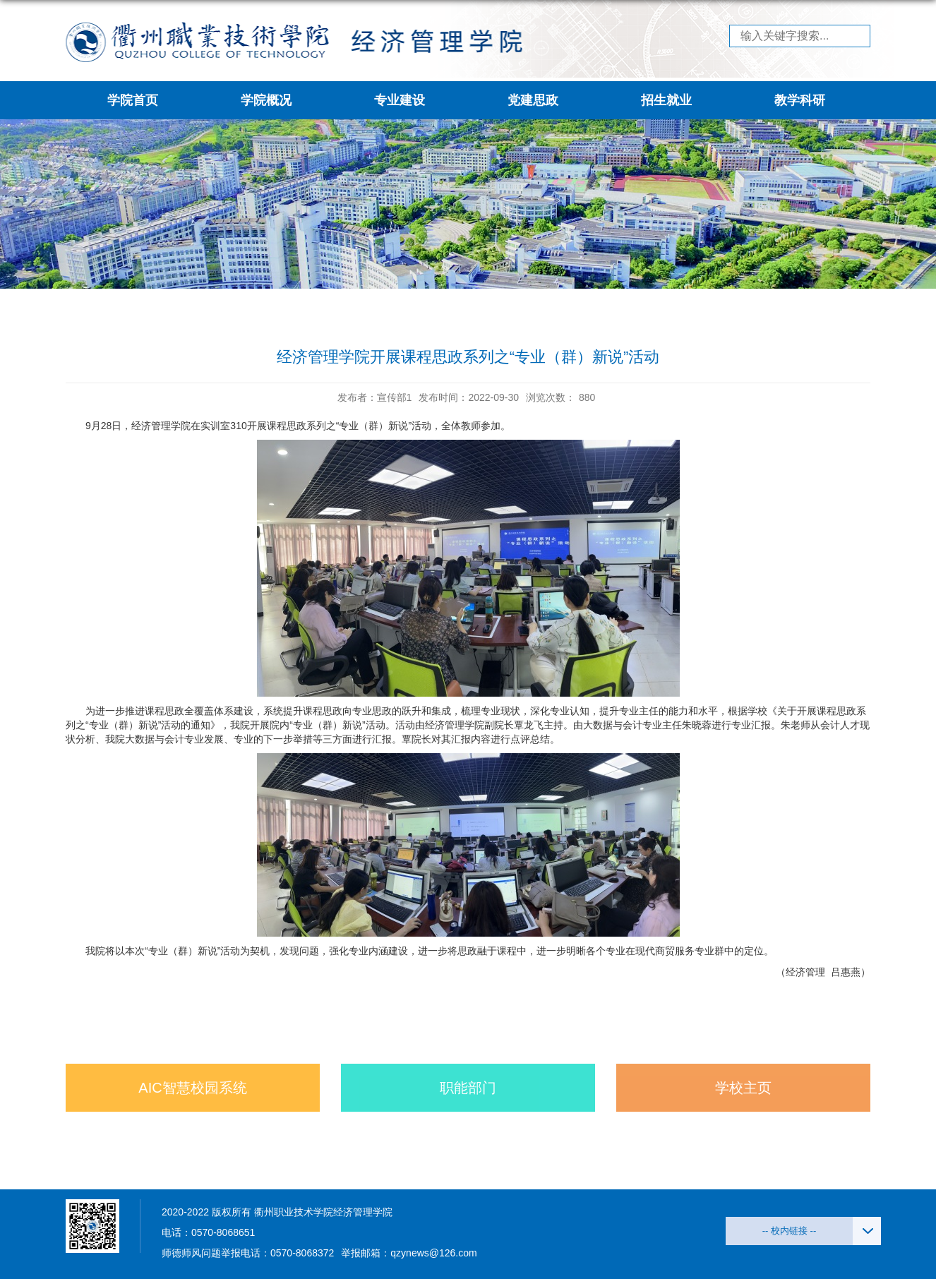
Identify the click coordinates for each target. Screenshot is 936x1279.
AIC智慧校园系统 (192, 1087)
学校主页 (743, 1087)
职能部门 (468, 1087)
